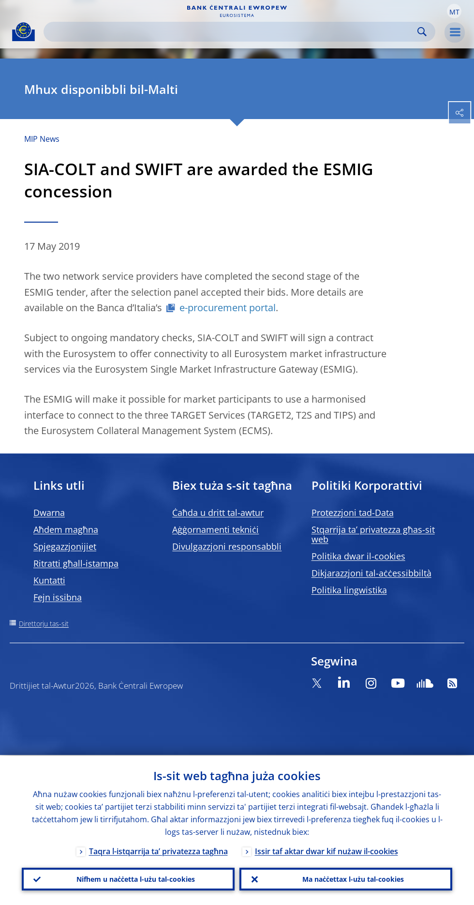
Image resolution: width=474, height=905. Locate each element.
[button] (454, 11)
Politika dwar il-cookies (358, 556)
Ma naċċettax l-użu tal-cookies (353, 878)
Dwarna (49, 512)
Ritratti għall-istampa (75, 563)
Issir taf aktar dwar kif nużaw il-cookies (326, 850)
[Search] (231, 31)
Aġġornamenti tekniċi (215, 529)
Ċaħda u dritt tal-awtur (218, 512)
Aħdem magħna (65, 529)
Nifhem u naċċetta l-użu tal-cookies (135, 878)
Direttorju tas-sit (44, 623)
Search (422, 31)
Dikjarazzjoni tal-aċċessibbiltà (371, 573)
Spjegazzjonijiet (64, 546)
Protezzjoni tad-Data (352, 512)
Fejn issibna (57, 597)
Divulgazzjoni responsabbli (226, 546)
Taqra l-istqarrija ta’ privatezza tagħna (158, 850)
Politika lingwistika (349, 590)
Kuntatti (49, 580)
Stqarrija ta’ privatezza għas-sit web (373, 534)
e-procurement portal (227, 307)
